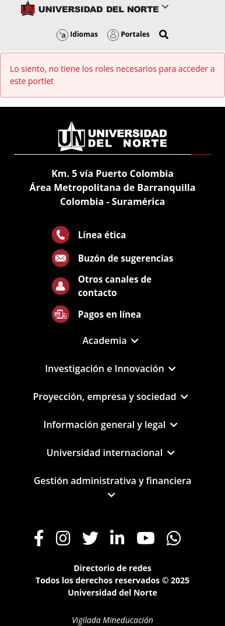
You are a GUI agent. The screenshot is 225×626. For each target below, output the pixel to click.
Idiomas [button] (77, 34)
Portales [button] (128, 34)
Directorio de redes (112, 567)
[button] (163, 34)
